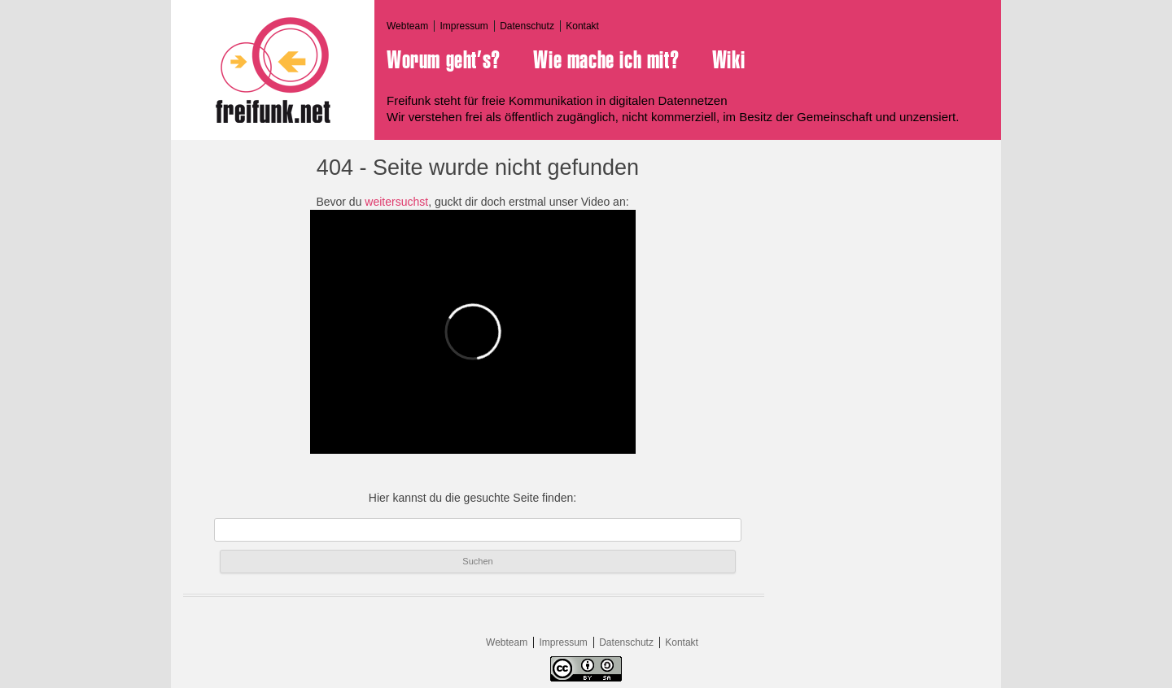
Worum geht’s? (444, 60)
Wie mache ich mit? (606, 60)
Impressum (464, 26)
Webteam (407, 26)
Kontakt (582, 26)
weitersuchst (396, 201)
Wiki (728, 60)
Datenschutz (527, 26)
